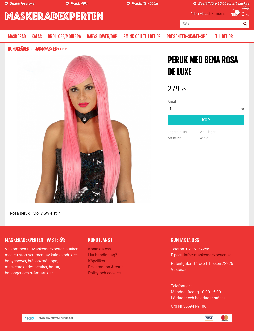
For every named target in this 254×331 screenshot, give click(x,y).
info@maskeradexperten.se (207, 255)
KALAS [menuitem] (37, 36)
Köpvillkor (96, 261)
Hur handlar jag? (102, 255)
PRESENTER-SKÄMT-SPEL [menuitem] (188, 36)
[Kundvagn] (238, 14)
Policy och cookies (104, 273)
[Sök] (245, 24)
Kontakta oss (99, 249)
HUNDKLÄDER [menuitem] (18, 49)
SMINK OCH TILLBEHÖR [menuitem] (142, 36)
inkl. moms (217, 13)
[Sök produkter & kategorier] (214, 24)
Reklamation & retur (105, 267)
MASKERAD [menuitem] (17, 36)
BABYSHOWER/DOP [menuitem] (102, 36)
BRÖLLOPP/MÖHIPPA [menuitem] (64, 36)
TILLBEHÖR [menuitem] (224, 36)
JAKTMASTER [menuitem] (46, 49)
